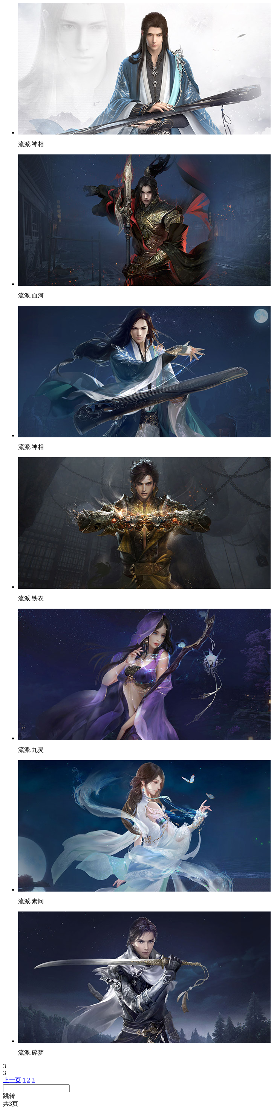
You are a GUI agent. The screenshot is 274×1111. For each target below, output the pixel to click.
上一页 (12, 1080)
